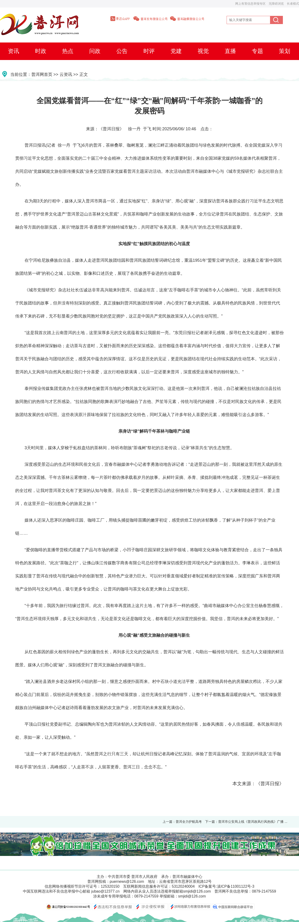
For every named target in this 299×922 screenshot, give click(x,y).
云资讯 (66, 74)
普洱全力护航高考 (189, 821)
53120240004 (183, 886)
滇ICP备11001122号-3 (235, 886)
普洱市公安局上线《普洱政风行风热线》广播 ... (252, 821)
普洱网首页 (41, 74)
